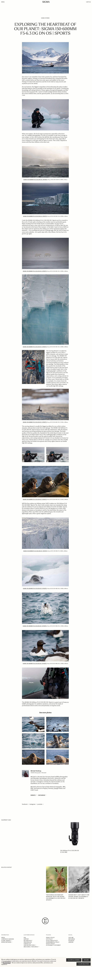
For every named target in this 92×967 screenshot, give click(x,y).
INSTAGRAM (71, 939)
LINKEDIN (70, 942)
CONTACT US (27, 943)
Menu (3, 2)
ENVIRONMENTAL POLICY (52, 942)
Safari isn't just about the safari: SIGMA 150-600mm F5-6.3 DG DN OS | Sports (78, 896)
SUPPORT (26, 939)
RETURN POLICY (28, 940)
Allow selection (83, 964)
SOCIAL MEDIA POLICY (52, 940)
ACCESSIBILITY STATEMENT (53, 945)
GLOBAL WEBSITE (6, 940)
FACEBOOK (71, 940)
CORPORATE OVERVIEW (7, 939)
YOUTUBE (71, 937)
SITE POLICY (49, 939)
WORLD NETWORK (6, 942)
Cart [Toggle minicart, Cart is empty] (88, 2)
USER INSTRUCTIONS (29, 945)
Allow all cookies (73, 960)
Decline (86, 960)
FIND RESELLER (28, 942)
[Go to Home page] (46, 2)
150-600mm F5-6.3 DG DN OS (69, 850)
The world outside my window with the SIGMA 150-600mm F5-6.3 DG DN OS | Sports (56, 897)
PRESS (3, 937)
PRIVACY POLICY (50, 937)
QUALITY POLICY (50, 943)
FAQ (25, 937)
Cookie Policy (6, 962)
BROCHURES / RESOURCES (31, 946)
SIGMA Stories (45, 18)
